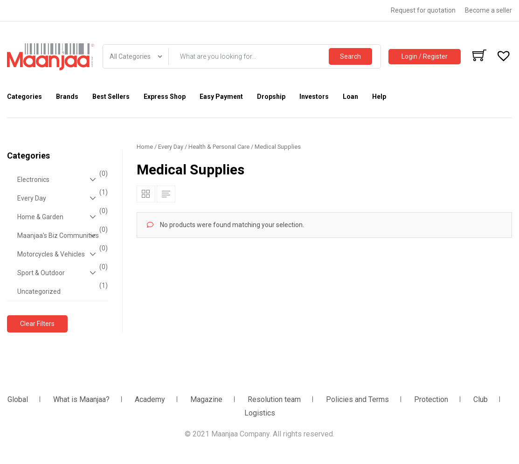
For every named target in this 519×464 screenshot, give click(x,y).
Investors (314, 96)
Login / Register (424, 56)
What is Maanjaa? (81, 399)
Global (17, 399)
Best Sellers (111, 96)
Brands (67, 96)
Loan (350, 96)
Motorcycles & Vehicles (61, 254)
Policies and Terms (357, 399)
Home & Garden (61, 217)
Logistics (259, 413)
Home (145, 146)
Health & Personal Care (218, 146)
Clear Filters (37, 323)
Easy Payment (221, 96)
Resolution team (274, 399)
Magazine (206, 399)
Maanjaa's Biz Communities (61, 235)
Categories (24, 96)
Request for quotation (423, 10)
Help (379, 96)
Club (480, 399)
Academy (150, 399)
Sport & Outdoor (61, 272)
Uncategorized (61, 288)
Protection (431, 399)
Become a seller (488, 10)
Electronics (61, 179)
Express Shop (165, 96)
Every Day (61, 198)
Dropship (271, 96)
